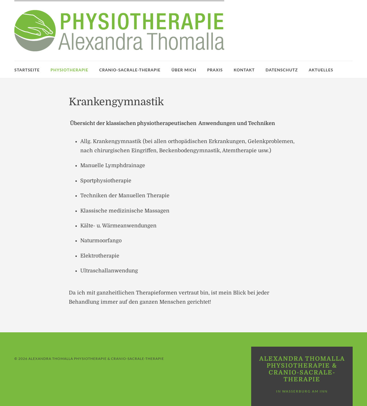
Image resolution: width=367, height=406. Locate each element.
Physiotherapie (69, 69)
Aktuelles (321, 69)
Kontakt (244, 69)
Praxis (215, 69)
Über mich (183, 69)
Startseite (27, 69)
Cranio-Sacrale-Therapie (130, 69)
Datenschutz (282, 69)
